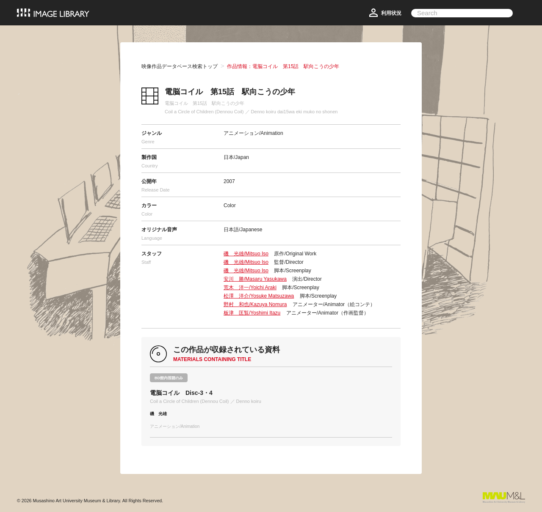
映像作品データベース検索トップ (179, 66)
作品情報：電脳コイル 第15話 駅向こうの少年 (283, 66)
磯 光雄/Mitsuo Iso (246, 254)
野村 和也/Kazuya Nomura (255, 304)
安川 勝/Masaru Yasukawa (255, 279)
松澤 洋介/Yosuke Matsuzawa (259, 296)
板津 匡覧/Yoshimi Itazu (252, 313)
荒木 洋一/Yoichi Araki (250, 287)
